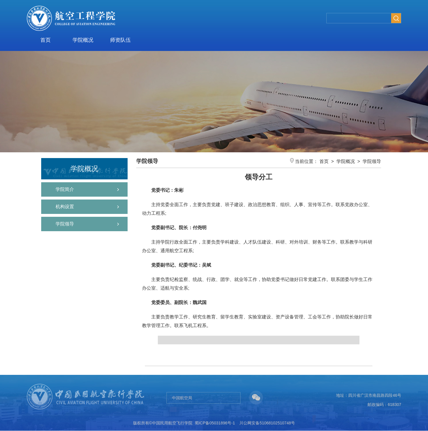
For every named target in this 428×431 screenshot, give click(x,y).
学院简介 (65, 189)
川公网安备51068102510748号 (267, 423)
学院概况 (83, 40)
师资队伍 (120, 40)
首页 (45, 40)
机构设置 (65, 206)
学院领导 (65, 223)
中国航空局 (182, 398)
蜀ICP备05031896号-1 (215, 423)
